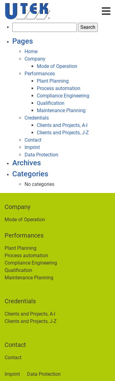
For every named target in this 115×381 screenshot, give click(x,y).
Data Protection (41, 155)
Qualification (50, 103)
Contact (33, 140)
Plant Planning (53, 81)
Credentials (37, 118)
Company (35, 59)
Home (31, 51)
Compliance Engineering (63, 96)
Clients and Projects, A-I (62, 125)
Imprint (32, 147)
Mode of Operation (57, 66)
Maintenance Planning (61, 110)
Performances (40, 74)
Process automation (58, 88)
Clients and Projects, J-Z (63, 133)
